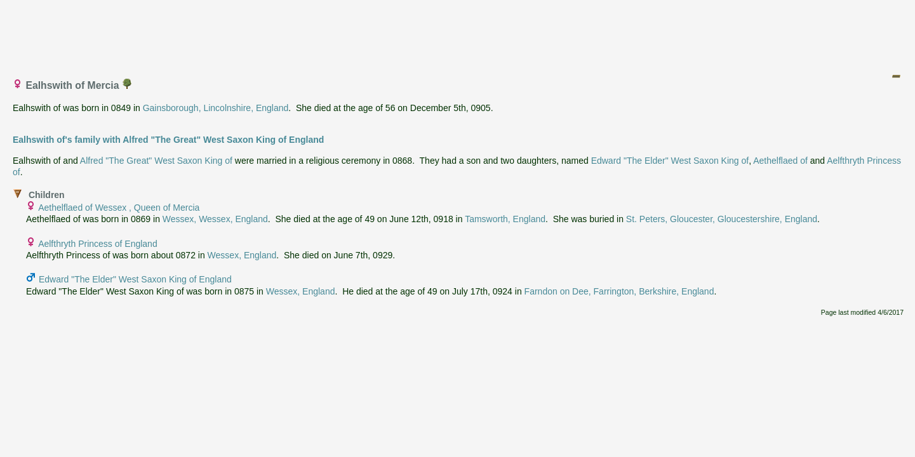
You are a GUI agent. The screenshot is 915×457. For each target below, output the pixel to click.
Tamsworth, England (505, 219)
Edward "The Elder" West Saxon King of (670, 161)
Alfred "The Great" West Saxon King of (156, 161)
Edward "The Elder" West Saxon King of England (135, 279)
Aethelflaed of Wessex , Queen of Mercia (118, 207)
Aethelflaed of (780, 161)
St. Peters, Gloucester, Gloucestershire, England (721, 219)
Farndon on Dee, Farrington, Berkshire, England (619, 291)
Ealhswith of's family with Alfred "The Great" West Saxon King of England (168, 140)
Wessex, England (242, 255)
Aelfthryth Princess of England (97, 244)
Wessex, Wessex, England (215, 219)
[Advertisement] (458, 33)
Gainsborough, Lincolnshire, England (216, 108)
